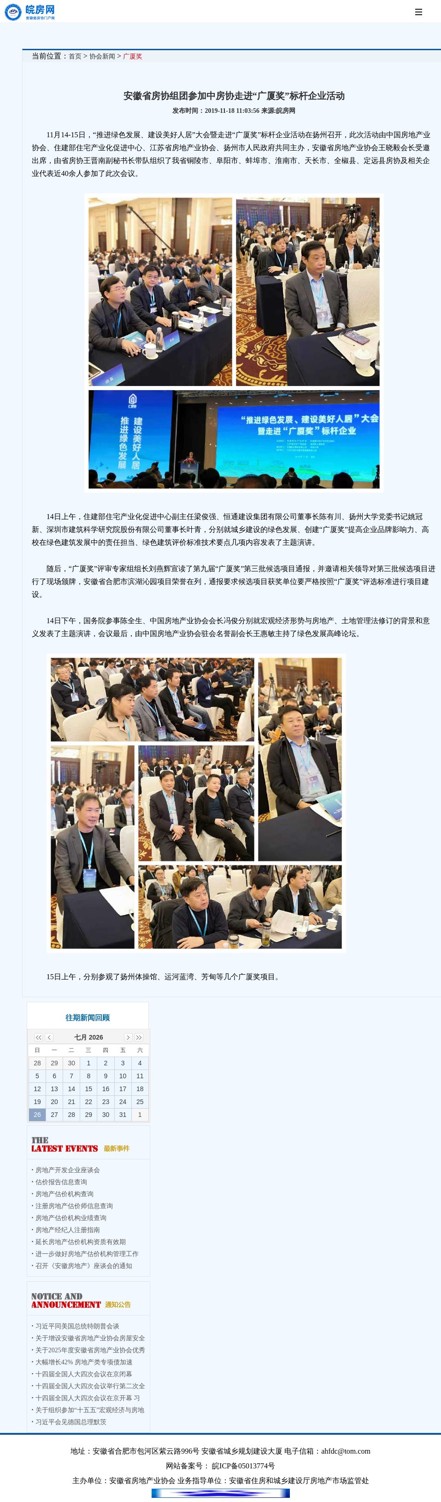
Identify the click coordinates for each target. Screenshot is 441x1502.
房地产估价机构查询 (64, 1194)
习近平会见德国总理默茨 (70, 1422)
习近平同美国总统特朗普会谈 (77, 1326)
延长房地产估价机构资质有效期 (80, 1242)
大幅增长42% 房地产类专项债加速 (84, 1362)
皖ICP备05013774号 (243, 1466)
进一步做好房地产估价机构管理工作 (87, 1254)
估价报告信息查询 (61, 1182)
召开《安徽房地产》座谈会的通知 (83, 1265)
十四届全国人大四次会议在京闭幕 (83, 1374)
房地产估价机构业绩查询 (70, 1218)
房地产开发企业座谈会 (67, 1170)
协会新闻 (102, 56)
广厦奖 (132, 56)
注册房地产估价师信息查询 (74, 1206)
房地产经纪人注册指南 (67, 1230)
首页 (75, 56)
